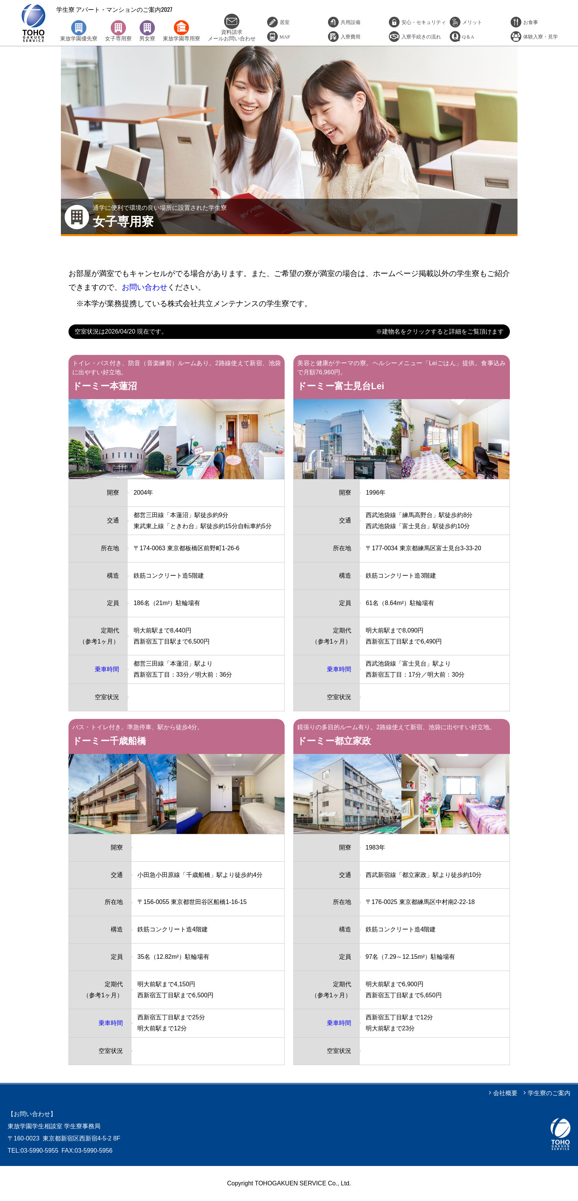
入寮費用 (350, 36)
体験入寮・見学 (540, 36)
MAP (285, 36)
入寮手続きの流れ (421, 36)
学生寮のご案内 (549, 1093)
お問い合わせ (144, 287)
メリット (472, 21)
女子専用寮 (118, 31)
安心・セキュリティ (423, 21)
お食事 (530, 21)
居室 (285, 21)
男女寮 (147, 31)
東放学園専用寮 (181, 31)
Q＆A (468, 36)
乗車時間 (107, 669)
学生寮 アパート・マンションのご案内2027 (33, 23)
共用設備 (350, 21)
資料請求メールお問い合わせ (232, 28)
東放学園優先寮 (78, 31)
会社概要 (505, 1093)
